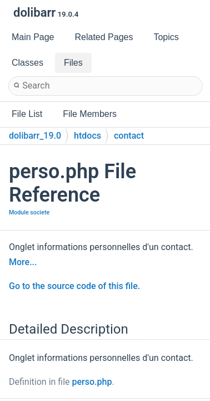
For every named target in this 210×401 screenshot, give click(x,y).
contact (129, 135)
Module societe (29, 212)
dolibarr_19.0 (35, 135)
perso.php (92, 381)
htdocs (87, 135)
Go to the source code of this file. (74, 286)
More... (23, 262)
